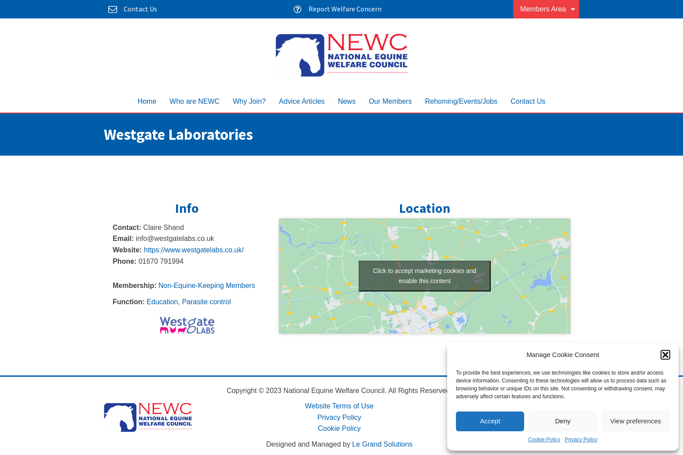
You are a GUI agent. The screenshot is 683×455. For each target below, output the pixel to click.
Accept (490, 421)
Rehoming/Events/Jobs (461, 101)
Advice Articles (302, 101)
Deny (562, 421)
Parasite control (206, 302)
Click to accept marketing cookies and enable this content (425, 275)
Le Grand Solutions (382, 444)
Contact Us (527, 101)
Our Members (390, 101)
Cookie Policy (544, 440)
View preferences (635, 421)
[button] (665, 354)
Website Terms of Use (339, 406)
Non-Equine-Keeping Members (206, 285)
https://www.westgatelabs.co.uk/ (194, 250)
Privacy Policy (581, 440)
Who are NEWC (194, 101)
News (347, 101)
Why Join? (249, 101)
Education (162, 302)
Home (147, 101)
